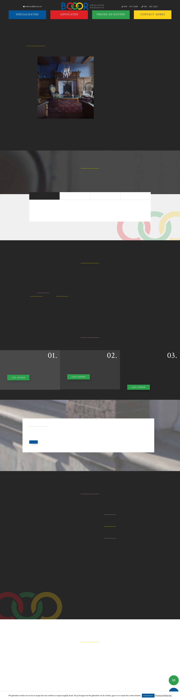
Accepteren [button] (148, 695)
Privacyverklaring (163, 695)
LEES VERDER (18, 377)
